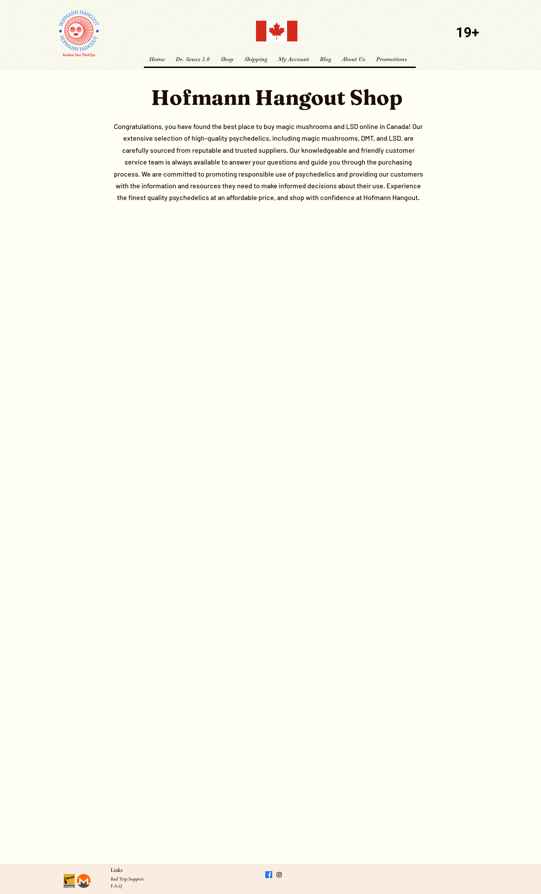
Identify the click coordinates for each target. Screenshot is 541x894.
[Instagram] (279, 874)
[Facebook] (268, 874)
